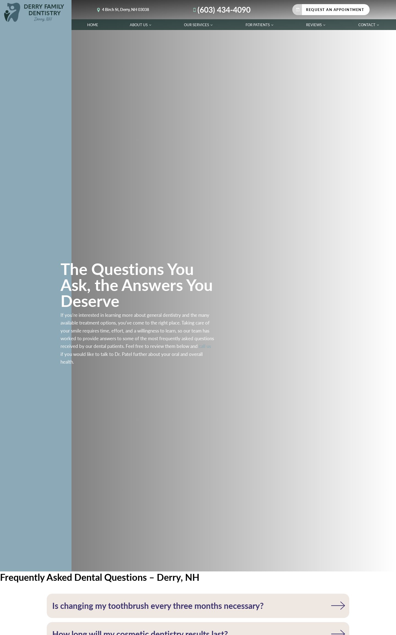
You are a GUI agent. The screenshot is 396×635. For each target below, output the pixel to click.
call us (205, 346)
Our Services (199, 24)
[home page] (36, 12)
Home (92, 24)
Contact (369, 24)
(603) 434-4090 (221, 9)
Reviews (316, 24)
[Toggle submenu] (150, 25)
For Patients (260, 24)
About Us (141, 24)
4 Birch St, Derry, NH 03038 (122, 9)
